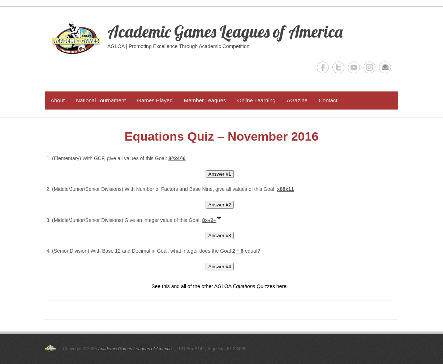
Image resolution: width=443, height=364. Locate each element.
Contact (328, 100)
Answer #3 (219, 235)
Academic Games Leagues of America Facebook (323, 67)
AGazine (297, 100)
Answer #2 (219, 204)
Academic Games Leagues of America (225, 31)
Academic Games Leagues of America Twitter (338, 67)
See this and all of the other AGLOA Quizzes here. (219, 286)
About (58, 100)
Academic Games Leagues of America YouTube (354, 67)
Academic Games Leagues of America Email (385, 67)
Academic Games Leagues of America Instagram (369, 67)
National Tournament (101, 100)
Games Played (154, 100)
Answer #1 (219, 174)
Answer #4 (219, 266)
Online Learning (256, 100)
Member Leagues (205, 100)
